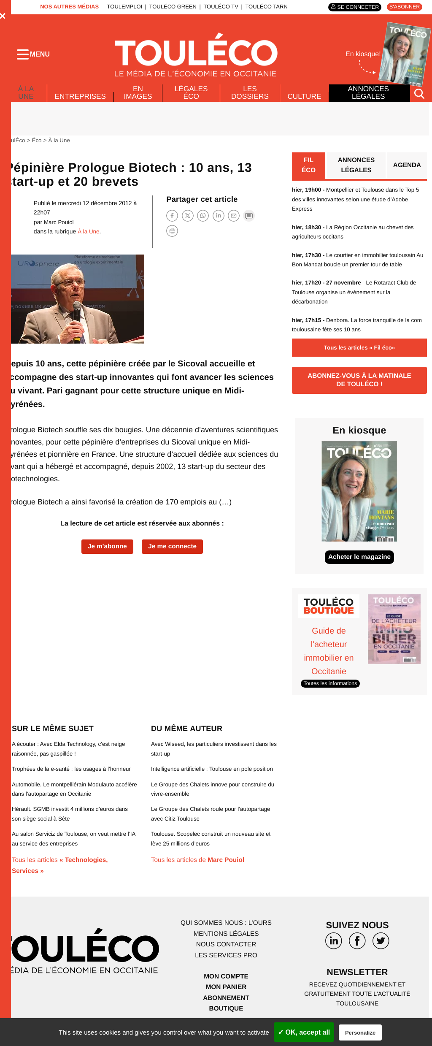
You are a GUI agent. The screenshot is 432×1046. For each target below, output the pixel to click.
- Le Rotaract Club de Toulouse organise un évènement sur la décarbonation (357, 301)
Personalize (360, 1033)
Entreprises (81, 104)
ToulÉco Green (170, 6)
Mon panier (226, 997)
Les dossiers (249, 100)
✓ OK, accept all (304, 1032)
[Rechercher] (419, 100)
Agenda (406, 173)
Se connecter (355, 7)
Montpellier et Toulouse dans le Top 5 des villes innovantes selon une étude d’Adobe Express (358, 208)
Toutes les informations (332, 694)
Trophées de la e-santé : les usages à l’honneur (74, 779)
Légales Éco (191, 100)
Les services (226, 966)
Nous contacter (225, 955)
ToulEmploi (122, 6)
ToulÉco (15, 147)
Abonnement (226, 1008)
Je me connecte (173, 554)
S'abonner (403, 7)
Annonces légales (368, 100)
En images (139, 100)
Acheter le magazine (359, 568)
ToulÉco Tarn (264, 6)
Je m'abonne (105, 554)
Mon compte (226, 986)
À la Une (25, 98)
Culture (304, 104)
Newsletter (357, 983)
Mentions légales (226, 944)
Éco (38, 147)
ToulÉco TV (218, 6)
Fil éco (308, 174)
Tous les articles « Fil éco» (359, 356)
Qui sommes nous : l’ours (226, 933)
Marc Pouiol (59, 229)
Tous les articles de (199, 879)
